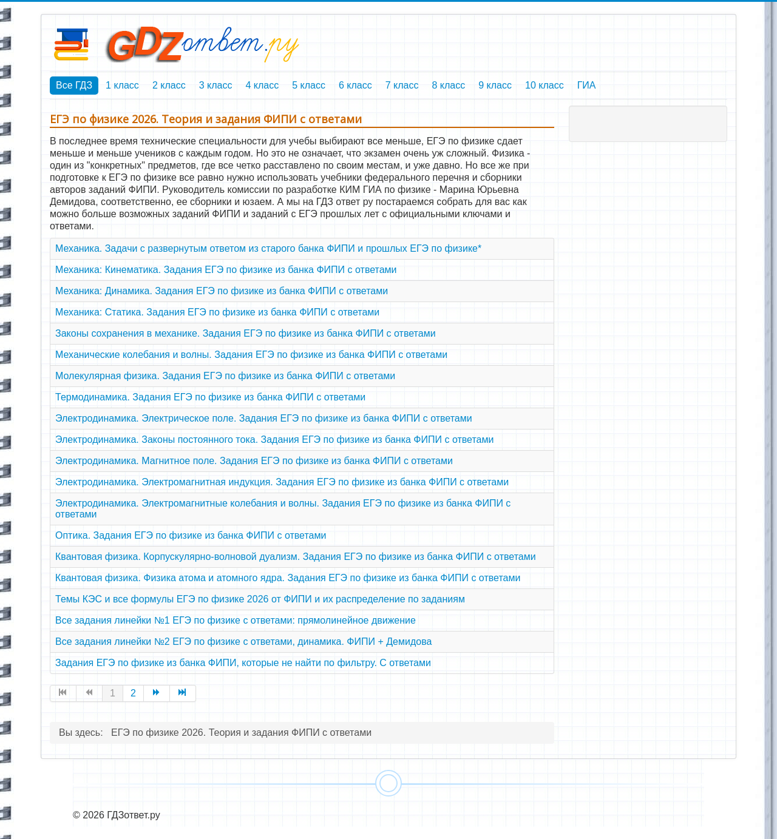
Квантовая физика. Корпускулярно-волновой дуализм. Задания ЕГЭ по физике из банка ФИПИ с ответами (295, 556)
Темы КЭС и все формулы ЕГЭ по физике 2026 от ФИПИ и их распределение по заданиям (260, 599)
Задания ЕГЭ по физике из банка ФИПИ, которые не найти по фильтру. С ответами (243, 663)
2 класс (169, 85)
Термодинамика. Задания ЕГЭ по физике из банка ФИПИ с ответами (210, 397)
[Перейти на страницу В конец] (183, 693)
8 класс (448, 85)
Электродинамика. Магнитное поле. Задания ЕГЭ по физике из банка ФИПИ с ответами (254, 461)
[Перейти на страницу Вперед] (157, 693)
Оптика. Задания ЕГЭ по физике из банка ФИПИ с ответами (190, 535)
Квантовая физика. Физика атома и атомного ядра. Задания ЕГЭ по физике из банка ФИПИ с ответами (287, 578)
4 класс (262, 85)
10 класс (544, 85)
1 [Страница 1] (112, 693)
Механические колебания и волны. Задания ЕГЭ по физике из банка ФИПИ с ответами (251, 354)
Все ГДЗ (74, 85)
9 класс (495, 85)
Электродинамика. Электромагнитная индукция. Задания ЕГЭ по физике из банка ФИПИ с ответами (282, 482)
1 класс (122, 85)
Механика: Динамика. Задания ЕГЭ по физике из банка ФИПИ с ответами (221, 291)
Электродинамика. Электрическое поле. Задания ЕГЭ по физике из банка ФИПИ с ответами (263, 418)
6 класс (355, 85)
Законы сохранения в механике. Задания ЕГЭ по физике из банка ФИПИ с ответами (245, 333)
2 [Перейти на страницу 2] (133, 693)
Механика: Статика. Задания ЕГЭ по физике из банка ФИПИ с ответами (217, 312)
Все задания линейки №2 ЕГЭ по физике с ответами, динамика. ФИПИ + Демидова (243, 641)
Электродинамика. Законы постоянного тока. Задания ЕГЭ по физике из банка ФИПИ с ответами (274, 439)
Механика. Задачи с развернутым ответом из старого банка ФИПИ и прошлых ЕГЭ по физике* (268, 248)
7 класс (402, 85)
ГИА (586, 85)
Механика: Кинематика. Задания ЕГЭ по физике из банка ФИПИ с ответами (226, 270)
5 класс (308, 85)
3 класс (215, 85)
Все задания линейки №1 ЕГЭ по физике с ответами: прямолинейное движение (235, 620)
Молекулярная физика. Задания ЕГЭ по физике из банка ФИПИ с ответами (225, 376)
